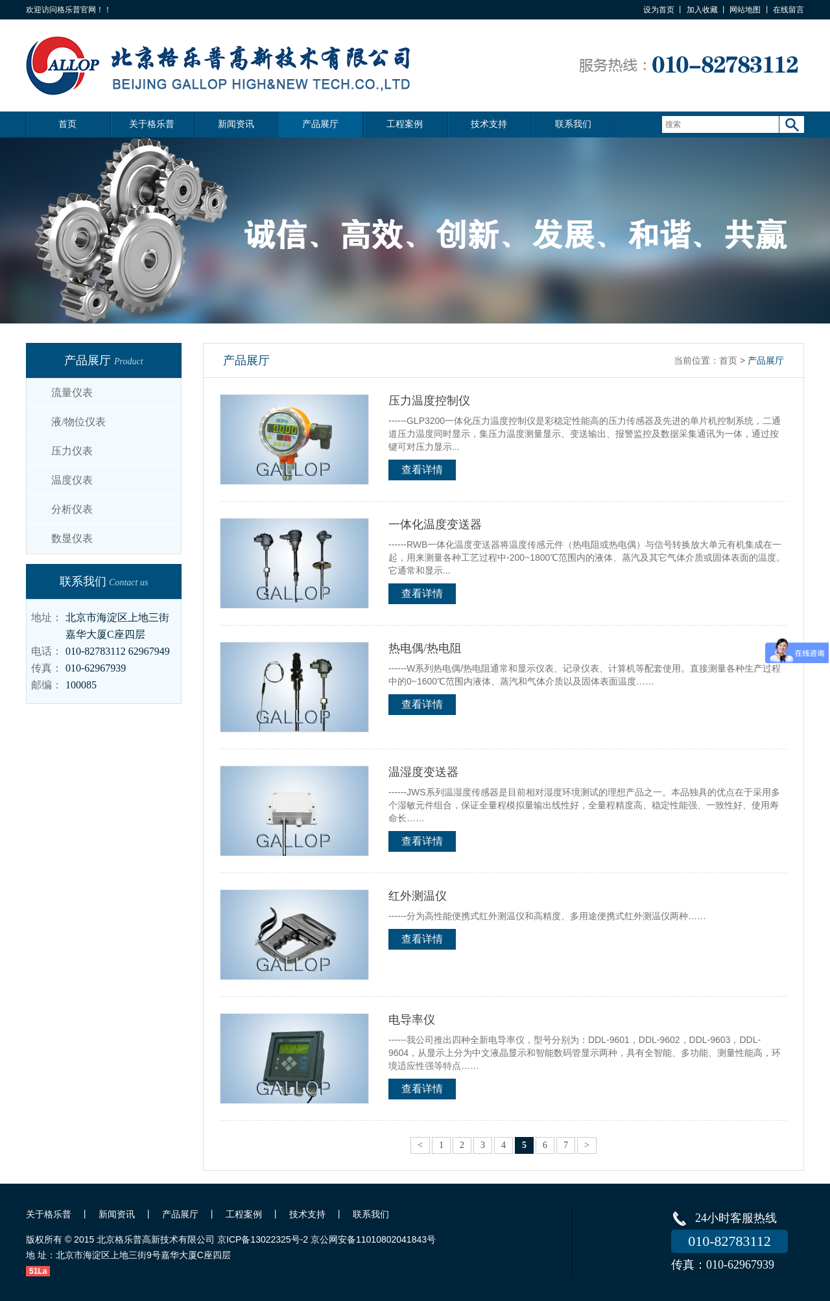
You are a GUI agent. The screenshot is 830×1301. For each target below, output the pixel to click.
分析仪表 (72, 509)
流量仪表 (72, 392)
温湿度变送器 (423, 772)
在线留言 (788, 9)
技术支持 (489, 124)
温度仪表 (72, 480)
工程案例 (404, 124)
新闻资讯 (236, 124)
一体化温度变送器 (435, 524)
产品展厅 (320, 124)
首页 (67, 124)
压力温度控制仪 (429, 400)
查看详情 (422, 469)
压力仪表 (72, 450)
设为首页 (658, 9)
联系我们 (573, 124)
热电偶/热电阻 (425, 648)
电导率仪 (411, 1019)
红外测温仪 (417, 895)
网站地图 (745, 9)
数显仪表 (72, 538)
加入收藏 (702, 9)
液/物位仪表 (78, 421)
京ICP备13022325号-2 (262, 1239)
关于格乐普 (151, 124)
